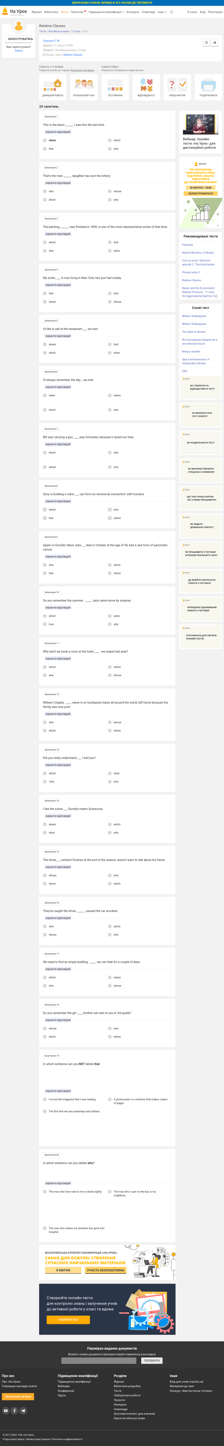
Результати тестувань (82, 70)
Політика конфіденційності (67, 1439)
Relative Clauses (72, 54)
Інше (162, 12)
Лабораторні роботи (127, 1395)
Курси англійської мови (129, 1418)
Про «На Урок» (11, 1381)
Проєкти (119, 1400)
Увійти (19, 50)
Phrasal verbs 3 (191, 272)
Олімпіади (120, 1409)
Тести (64, 12)
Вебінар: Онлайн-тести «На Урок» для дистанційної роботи (199, 143)
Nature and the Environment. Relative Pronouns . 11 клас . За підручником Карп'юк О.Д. (200, 292)
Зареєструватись (20, 39)
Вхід (203, 12)
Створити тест (68, 1319)
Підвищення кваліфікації (106, 12)
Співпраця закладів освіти (19, 1386)
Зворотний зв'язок (18, 1396)
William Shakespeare (194, 316)
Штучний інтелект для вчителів (134, 1413)
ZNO (184, 371)
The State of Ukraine (194, 331)
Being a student (191, 351)
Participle (187, 244)
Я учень (192, 12)
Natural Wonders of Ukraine (198, 252)
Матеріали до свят (182, 1386)
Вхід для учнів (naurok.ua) (186, 1381)
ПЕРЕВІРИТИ (152, 1360)
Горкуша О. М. (51, 40)
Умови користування (38, 1439)
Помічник (78, 12)
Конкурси (133, 12)
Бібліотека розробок (127, 1386)
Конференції (66, 1391)
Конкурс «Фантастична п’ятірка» (191, 1391)
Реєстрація (215, 12)
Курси (62, 1395)
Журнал (36, 12)
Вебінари (64, 1386)
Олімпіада (148, 12)
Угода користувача (13, 1439)
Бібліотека (51, 12)
